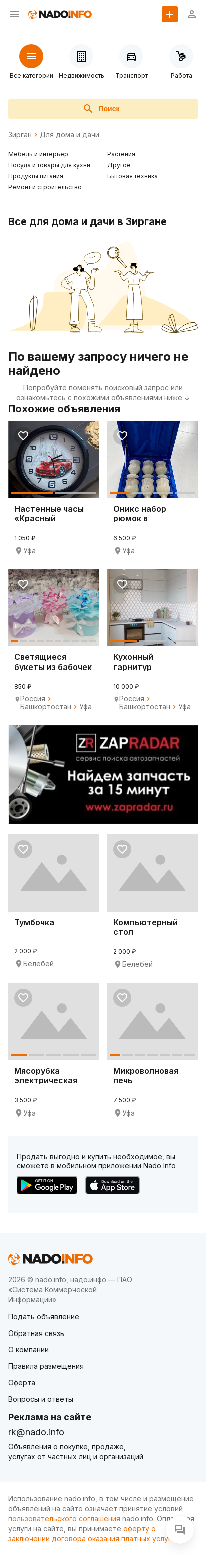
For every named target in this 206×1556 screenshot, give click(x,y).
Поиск (100, 109)
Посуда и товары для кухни (49, 165)
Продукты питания (35, 176)
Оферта (21, 1382)
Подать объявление (43, 1316)
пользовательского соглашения (64, 1518)
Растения (121, 154)
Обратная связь (36, 1333)
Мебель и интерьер (38, 154)
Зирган (20, 135)
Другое (119, 165)
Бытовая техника (132, 176)
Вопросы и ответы (40, 1399)
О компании (28, 1349)
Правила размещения (46, 1366)
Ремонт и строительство (45, 187)
